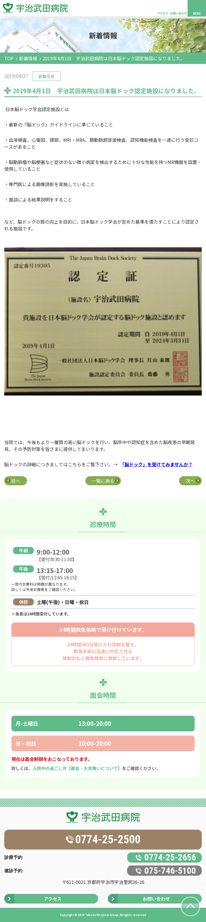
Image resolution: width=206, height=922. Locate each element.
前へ (15, 480)
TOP (9, 58)
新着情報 (28, 58)
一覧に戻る (103, 480)
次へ (190, 480)
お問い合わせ (178, 13)
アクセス (162, 13)
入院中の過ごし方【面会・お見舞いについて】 (77, 768)
